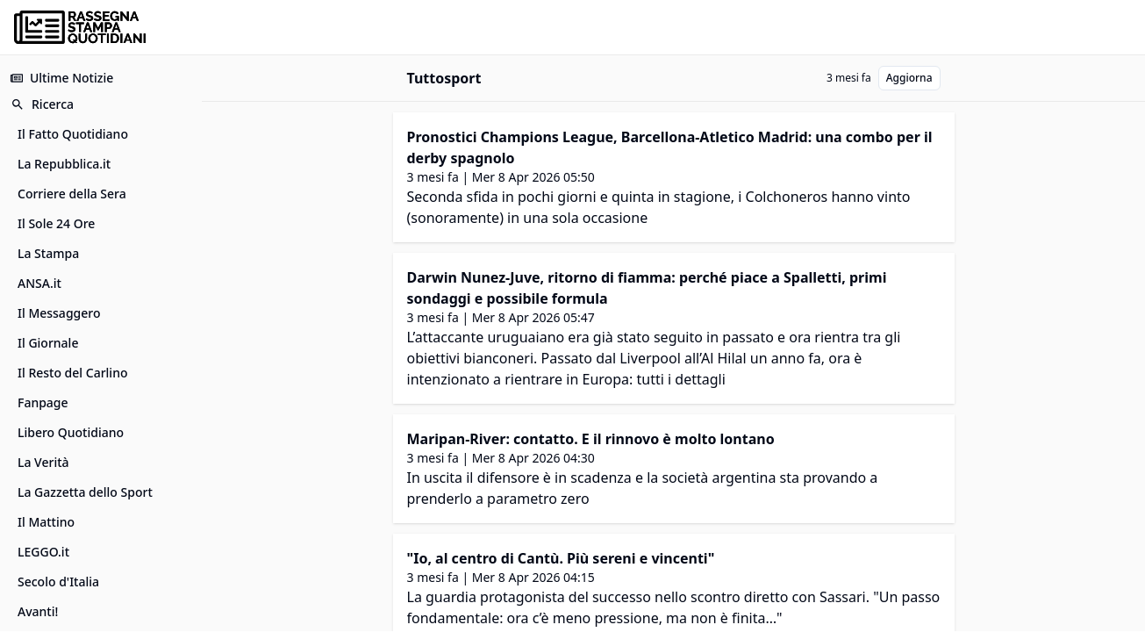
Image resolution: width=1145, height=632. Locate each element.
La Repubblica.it (64, 163)
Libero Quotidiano (71, 432)
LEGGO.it (43, 551)
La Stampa (48, 253)
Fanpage (43, 402)
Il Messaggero (59, 313)
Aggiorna (909, 77)
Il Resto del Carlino (72, 372)
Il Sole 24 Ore (56, 223)
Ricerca (42, 104)
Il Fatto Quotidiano (73, 134)
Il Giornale (48, 342)
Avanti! (38, 611)
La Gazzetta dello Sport (85, 492)
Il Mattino (46, 522)
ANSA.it (39, 283)
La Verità (43, 462)
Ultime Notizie (62, 77)
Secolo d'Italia (58, 581)
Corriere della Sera (72, 193)
